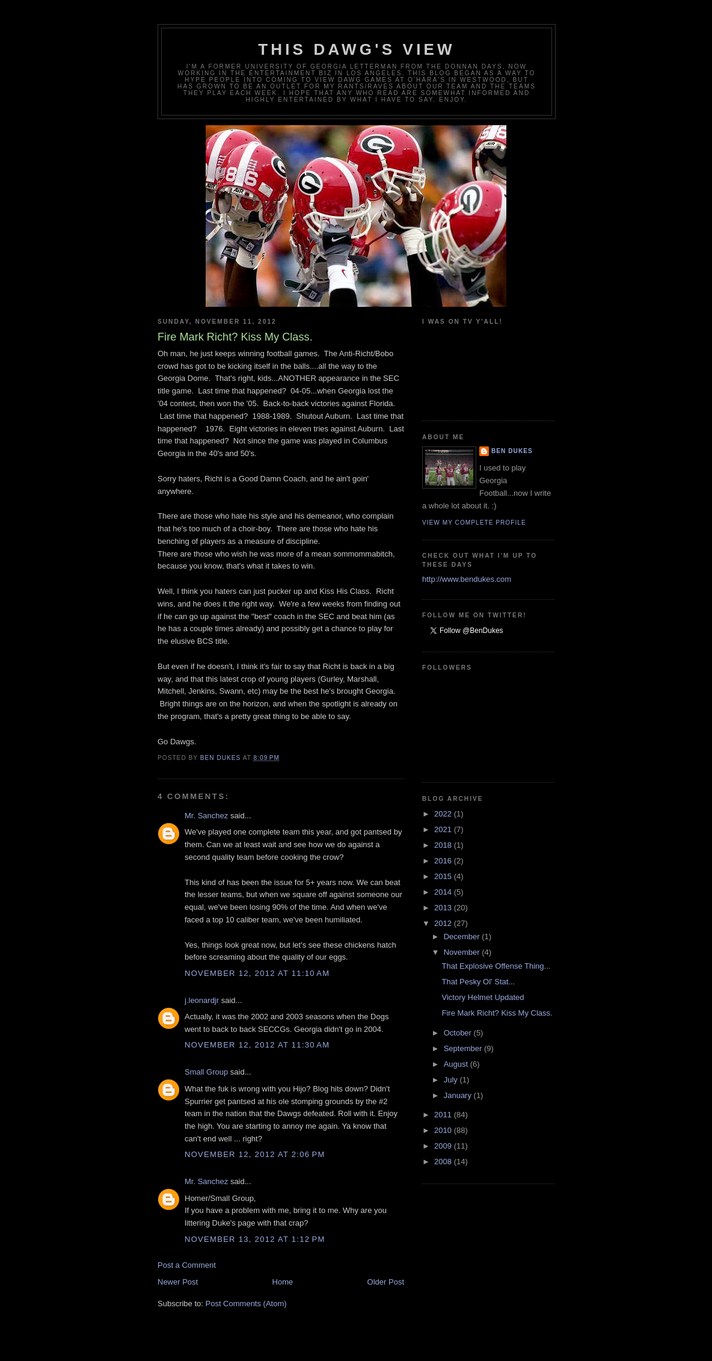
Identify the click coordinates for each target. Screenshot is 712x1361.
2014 (444, 892)
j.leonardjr (202, 1000)
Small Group (206, 1071)
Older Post (385, 1281)
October (459, 1032)
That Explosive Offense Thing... (495, 966)
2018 (444, 845)
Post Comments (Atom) (246, 1303)
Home (282, 1281)
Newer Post (178, 1281)
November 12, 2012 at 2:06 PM (255, 1154)
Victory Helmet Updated (482, 997)
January (459, 1095)
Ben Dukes (512, 451)
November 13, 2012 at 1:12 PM (255, 1239)
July (452, 1079)
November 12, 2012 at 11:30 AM (257, 1044)
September (464, 1048)
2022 (444, 813)
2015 (444, 876)
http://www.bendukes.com (466, 579)
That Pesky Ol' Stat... (478, 981)
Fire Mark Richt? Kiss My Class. (496, 1012)
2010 (444, 1130)
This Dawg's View (356, 49)
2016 (444, 860)
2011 (444, 1114)
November (463, 952)
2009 (444, 1145)
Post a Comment (187, 1265)
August (457, 1064)
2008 (444, 1161)
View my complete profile (474, 522)
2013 (444, 907)
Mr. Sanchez (206, 815)
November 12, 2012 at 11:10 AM (257, 973)
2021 (444, 829)
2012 (444, 923)
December (463, 936)
